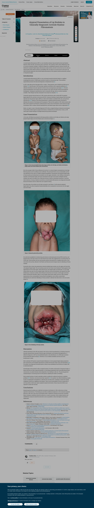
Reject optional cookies (31, 504)
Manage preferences (13, 500)
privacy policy (14, 497)
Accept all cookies (15, 504)
